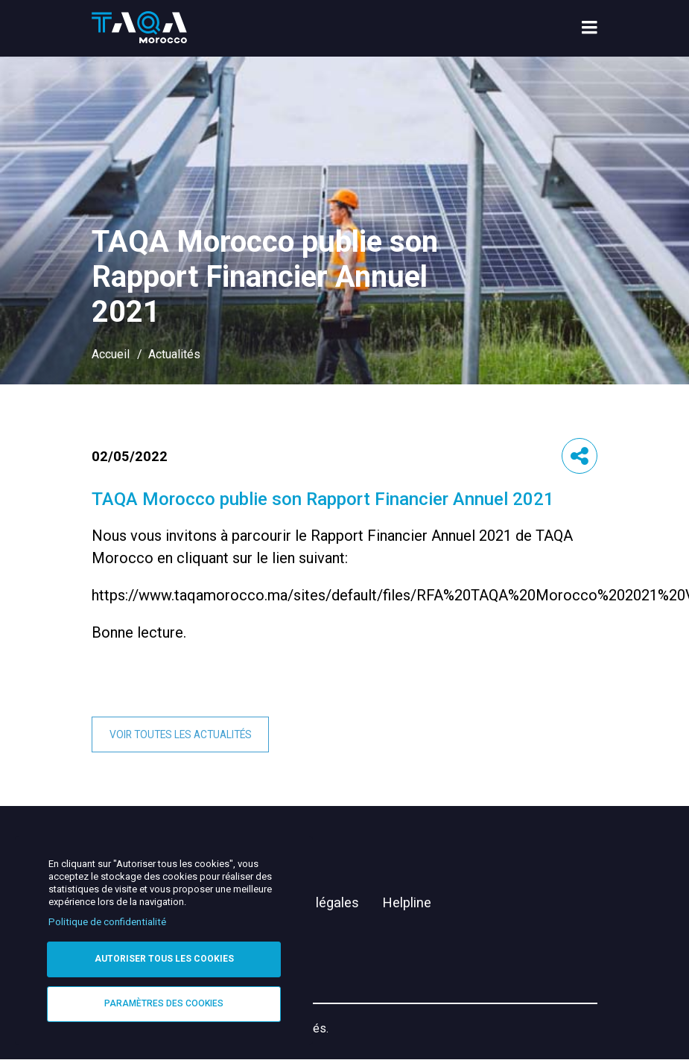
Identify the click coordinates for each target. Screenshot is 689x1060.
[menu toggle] (589, 28)
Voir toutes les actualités (180, 734)
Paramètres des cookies (163, 1003)
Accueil (111, 354)
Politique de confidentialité (107, 921)
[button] (579, 456)
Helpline (407, 902)
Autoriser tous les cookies (164, 958)
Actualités (174, 354)
